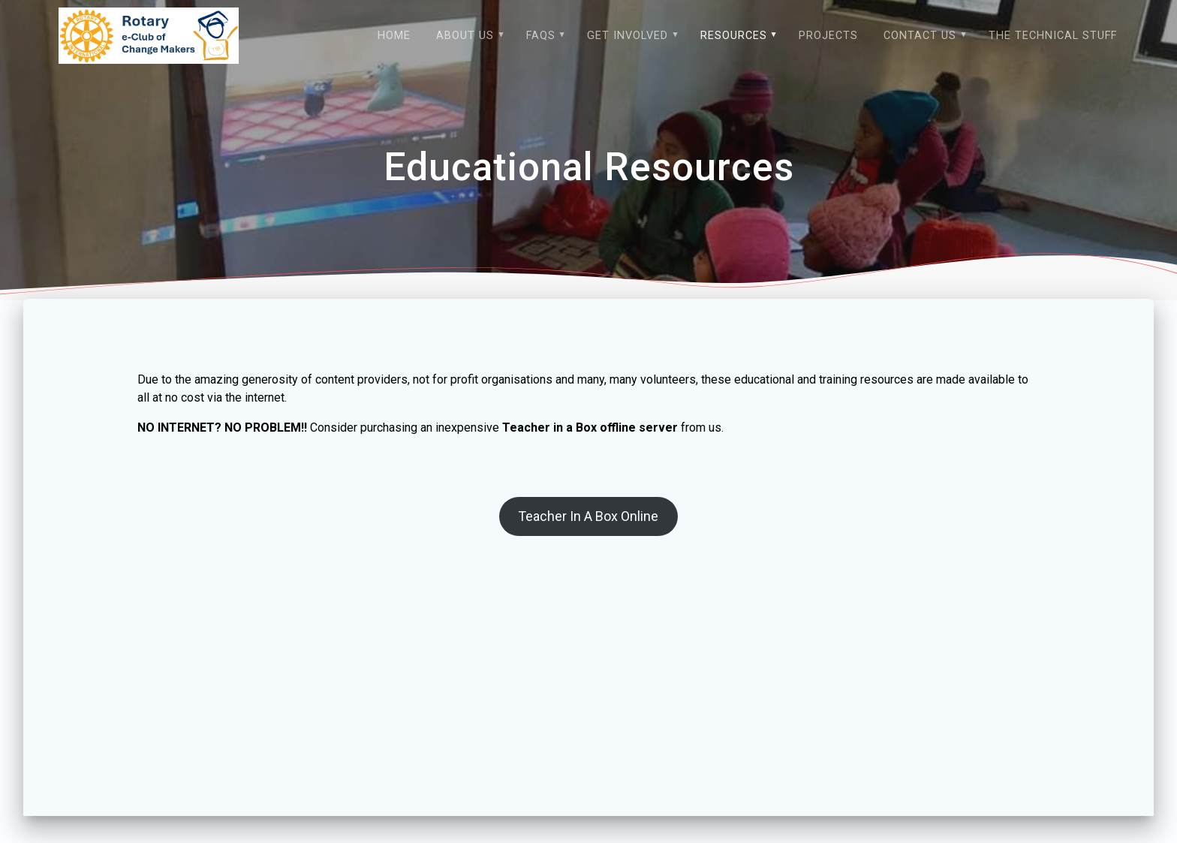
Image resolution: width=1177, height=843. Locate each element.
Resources (733, 35)
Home (394, 35)
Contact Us (920, 35)
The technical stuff (1053, 35)
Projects (828, 35)
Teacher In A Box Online (588, 535)
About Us (465, 35)
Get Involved (627, 35)
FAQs (540, 35)
